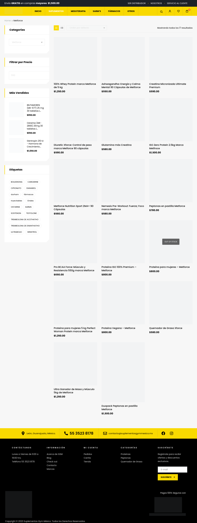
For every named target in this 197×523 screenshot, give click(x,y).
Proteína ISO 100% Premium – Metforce (119, 268)
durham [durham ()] (15, 194)
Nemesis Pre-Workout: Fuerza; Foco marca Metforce (123, 207)
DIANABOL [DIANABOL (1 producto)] (31, 188)
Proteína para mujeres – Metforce (169, 267)
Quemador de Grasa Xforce (165, 328)
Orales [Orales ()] (30, 200)
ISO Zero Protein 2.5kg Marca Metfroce (166, 146)
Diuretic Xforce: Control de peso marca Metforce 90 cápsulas (73, 146)
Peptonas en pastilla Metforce (167, 206)
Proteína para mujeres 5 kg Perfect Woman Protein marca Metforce (74, 330)
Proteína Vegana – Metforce (118, 328)
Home (7, 20)
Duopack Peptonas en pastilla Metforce (120, 407)
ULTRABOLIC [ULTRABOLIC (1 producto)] (16, 232)
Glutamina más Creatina (117, 145)
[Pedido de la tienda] (87, 27)
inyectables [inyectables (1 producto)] (16, 200)
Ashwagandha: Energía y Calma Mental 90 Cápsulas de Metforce (121, 85)
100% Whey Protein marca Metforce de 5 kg (75, 85)
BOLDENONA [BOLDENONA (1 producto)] (16, 181)
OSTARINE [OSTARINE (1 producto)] (15, 207)
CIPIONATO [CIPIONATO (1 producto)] (16, 188)
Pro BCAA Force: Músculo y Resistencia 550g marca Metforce (74, 268)
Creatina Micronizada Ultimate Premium (167, 85)
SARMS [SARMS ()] (28, 207)
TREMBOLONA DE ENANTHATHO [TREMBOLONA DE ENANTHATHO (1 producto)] (25, 225)
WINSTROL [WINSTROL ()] (32, 232)
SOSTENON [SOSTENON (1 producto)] (16, 213)
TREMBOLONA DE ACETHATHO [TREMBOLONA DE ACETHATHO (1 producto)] (24, 219)
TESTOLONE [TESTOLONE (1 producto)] (31, 213)
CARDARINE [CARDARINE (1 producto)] (33, 181)
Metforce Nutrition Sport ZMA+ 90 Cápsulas (73, 207)
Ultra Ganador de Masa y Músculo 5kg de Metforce (74, 391)
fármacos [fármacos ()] (28, 194)
